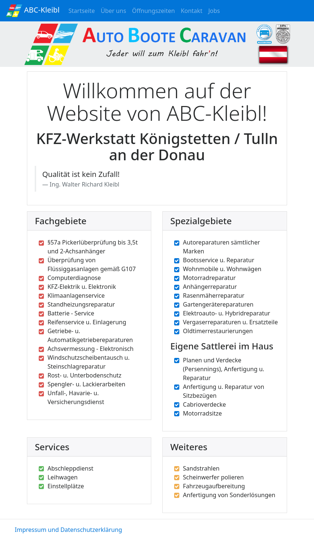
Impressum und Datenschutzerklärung (68, 530)
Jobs (215, 10)
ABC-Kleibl (33, 10)
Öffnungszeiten (155, 10)
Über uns (115, 12)
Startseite (83, 10)
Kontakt (193, 10)
